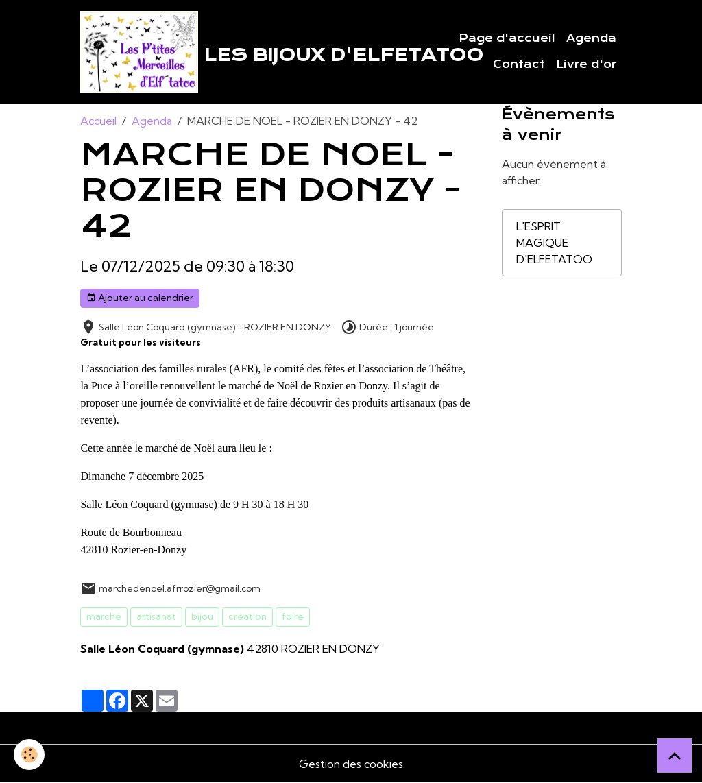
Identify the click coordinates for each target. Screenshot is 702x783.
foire (293, 616)
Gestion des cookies (351, 764)
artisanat (156, 616)
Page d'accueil (507, 38)
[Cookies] (29, 754)
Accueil (98, 121)
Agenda (591, 38)
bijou (202, 616)
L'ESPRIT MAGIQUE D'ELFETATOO (554, 242)
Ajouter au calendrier (139, 297)
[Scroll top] (674, 755)
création (247, 616)
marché (103, 616)
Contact (519, 64)
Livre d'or (586, 64)
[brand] (231, 52)
